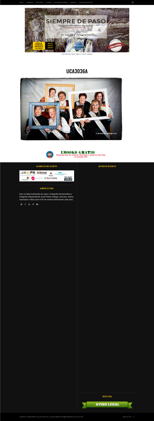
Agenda (73, 2)
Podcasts (39, 2)
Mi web (48, 2)
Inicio (21, 2)
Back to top (129, 417)
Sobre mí (29, 2)
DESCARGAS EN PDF (86, 2)
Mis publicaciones (60, 2)
